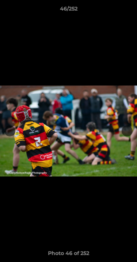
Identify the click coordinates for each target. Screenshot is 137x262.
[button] (128, 10)
